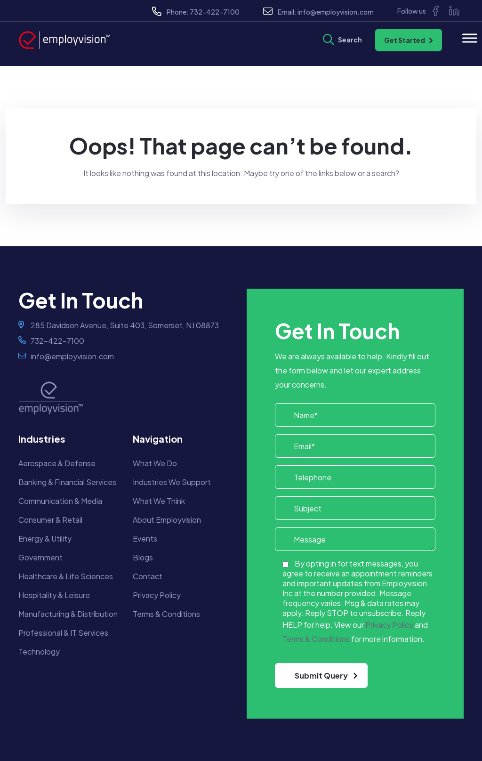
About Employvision (167, 520)
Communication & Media (60, 501)
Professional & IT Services (63, 633)
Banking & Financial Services (67, 482)
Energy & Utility (45, 538)
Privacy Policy (157, 595)
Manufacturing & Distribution (68, 614)
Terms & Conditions (166, 614)
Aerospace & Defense (57, 463)
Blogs (143, 557)
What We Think (159, 501)
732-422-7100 (215, 12)
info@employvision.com (335, 12)
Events (145, 538)
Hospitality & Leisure (54, 595)
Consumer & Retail (50, 520)
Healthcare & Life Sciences (65, 576)
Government (40, 557)
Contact (147, 576)
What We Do (155, 463)
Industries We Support (172, 482)
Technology (39, 651)
